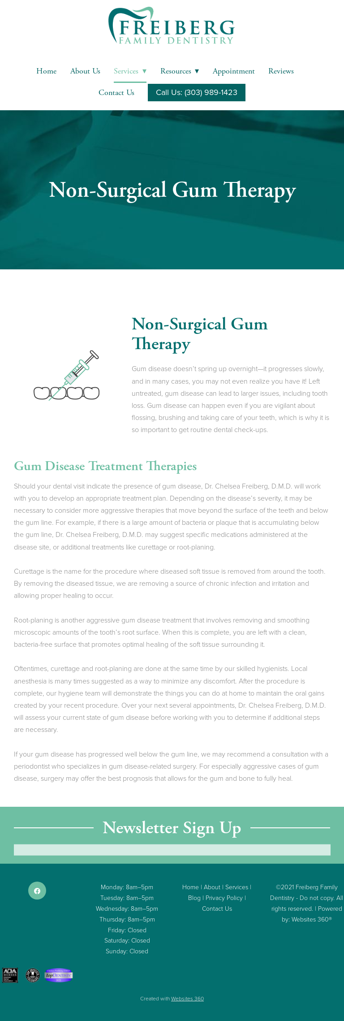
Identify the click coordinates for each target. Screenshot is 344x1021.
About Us (85, 71)
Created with (172, 998)
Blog (194, 897)
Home (46, 71)
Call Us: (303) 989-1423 (196, 92)
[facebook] (37, 891)
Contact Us (116, 92)
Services (130, 71)
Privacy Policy (224, 897)
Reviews (281, 71)
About (212, 887)
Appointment (234, 71)
